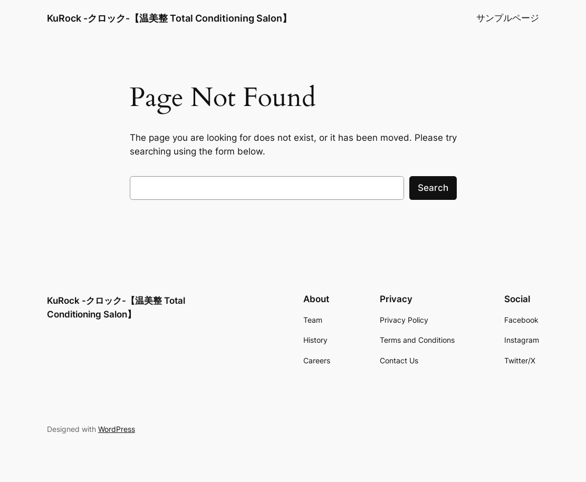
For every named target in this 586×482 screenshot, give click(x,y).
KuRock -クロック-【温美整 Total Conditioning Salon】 (169, 18)
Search (433, 187)
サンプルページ (507, 18)
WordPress (116, 429)
